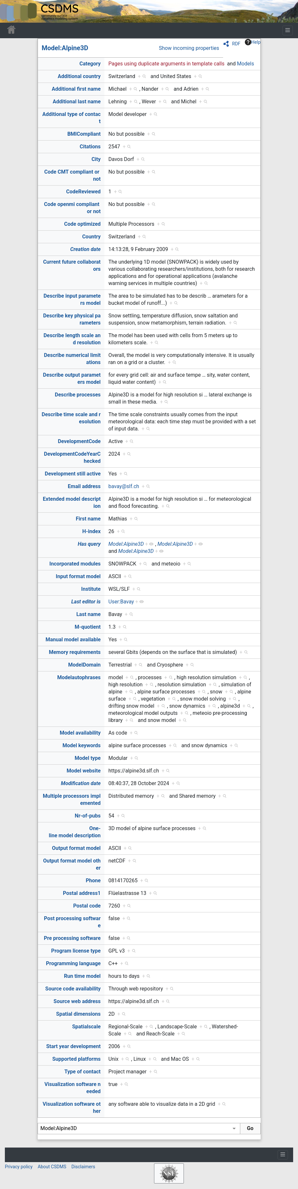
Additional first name (76, 89)
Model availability (80, 733)
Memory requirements (75, 652)
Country (91, 237)
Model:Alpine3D (65, 48)
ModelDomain (84, 665)
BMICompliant (84, 134)
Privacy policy (18, 1166)
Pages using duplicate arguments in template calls (166, 64)
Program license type (76, 951)
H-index (91, 531)
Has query (89, 544)
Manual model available (73, 639)
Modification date (81, 783)
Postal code (87, 906)
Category (90, 64)
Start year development (73, 1046)
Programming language (73, 963)
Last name (88, 614)
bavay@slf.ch (123, 486)
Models (245, 64)
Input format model (78, 576)
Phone (93, 880)
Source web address (77, 1001)
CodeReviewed (83, 192)
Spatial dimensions (78, 1014)
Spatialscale (86, 1026)
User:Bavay (121, 602)
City (96, 159)
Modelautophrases (79, 677)
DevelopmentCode (79, 441)
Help (253, 42)
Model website (84, 771)
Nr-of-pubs (88, 816)
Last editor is (86, 602)
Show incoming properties (189, 48)
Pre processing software (72, 938)
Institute (91, 589)
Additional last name (77, 101)
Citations (90, 146)
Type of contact (83, 1072)
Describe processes (78, 395)
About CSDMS (52, 1166)
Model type (88, 758)
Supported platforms (76, 1059)
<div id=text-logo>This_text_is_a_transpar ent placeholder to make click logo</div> (10, 11)
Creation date (85, 249)
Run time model (82, 976)
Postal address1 (82, 893)
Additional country (79, 76)
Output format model (76, 848)
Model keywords (82, 745)
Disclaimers (83, 1166)
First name (88, 519)
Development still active (73, 474)
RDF (236, 43)
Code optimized (82, 224)
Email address (84, 486)
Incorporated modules (75, 564)
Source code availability (73, 989)
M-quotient (88, 627)
